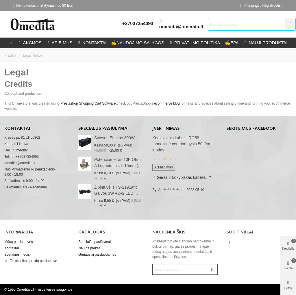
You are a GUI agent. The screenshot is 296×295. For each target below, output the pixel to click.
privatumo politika (194, 42)
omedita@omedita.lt (181, 26)
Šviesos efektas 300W (114, 138)
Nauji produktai (265, 42)
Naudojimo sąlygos (137, 42)
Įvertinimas (166, 128)
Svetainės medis (17, 255)
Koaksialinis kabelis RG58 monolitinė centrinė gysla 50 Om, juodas (181, 144)
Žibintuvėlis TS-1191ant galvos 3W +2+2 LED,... (116, 190)
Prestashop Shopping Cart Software (88, 103)
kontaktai (91, 42)
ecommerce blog (167, 103)
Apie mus (59, 42)
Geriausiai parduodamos (97, 255)
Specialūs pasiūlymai (103, 128)
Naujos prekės (89, 248)
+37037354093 (137, 23)
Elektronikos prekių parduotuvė (30, 261)
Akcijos (30, 42)
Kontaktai (11, 248)
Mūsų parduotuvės (18, 242)
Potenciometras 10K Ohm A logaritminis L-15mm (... (117, 162)
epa (232, 42)
